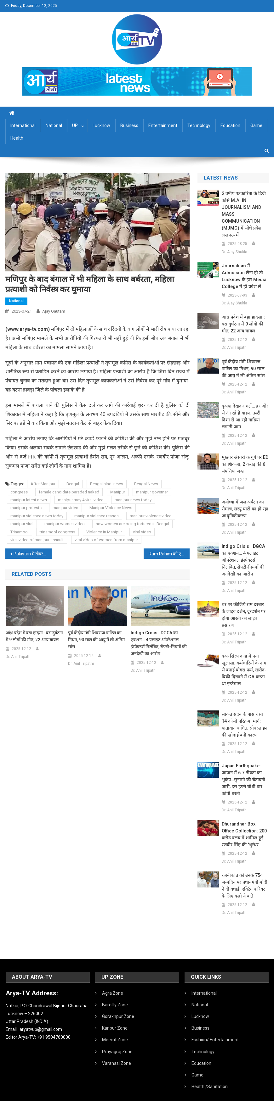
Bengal (72, 483)
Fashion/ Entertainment (215, 1025)
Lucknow (101, 125)
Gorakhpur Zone (118, 1002)
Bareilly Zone (115, 990)
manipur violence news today (36, 516)
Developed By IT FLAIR (249, 1094)
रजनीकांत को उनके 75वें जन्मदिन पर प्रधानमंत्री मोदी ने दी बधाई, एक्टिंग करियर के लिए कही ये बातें (245, 872)
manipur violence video (151, 516)
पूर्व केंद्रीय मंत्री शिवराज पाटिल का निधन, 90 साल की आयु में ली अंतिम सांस (96, 639)
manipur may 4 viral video (81, 500)
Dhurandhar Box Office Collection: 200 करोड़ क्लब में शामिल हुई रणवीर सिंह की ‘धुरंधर (245, 821)
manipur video (65, 507)
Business (129, 125)
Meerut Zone (115, 1025)
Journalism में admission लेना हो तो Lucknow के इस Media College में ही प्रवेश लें (243, 276)
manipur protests (26, 507)
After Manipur (43, 483)
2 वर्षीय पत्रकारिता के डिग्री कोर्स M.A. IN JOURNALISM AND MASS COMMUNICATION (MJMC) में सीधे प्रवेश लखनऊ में (243, 214)
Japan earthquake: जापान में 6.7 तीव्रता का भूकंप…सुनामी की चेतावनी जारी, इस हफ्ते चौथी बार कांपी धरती (243, 766)
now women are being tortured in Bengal (132, 523)
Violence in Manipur (104, 532)
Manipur (117, 492)
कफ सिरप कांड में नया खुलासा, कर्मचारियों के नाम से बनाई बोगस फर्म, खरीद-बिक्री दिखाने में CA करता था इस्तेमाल (245, 656)
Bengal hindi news (106, 483)
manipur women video (64, 523)
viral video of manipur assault (37, 539)
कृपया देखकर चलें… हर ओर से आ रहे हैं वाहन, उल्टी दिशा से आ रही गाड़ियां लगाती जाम (244, 413)
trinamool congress (57, 532)
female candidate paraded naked (69, 492)
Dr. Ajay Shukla (234, 252)
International (23, 125)
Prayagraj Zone (117, 1037)
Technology (198, 125)
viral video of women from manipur (106, 539)
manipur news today (133, 500)
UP (75, 125)
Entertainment (162, 125)
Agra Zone (112, 979)
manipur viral (21, 523)
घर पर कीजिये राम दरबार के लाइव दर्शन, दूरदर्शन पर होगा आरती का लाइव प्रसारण (244, 604)
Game (256, 125)
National (54, 125)
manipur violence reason (96, 516)
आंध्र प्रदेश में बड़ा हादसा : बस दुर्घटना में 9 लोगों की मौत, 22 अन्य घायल (34, 636)
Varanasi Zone (116, 1049)
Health (16, 138)
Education (230, 125)
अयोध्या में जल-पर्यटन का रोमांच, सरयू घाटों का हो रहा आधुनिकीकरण (243, 502)
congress (19, 492)
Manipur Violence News (110, 507)
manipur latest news (28, 500)
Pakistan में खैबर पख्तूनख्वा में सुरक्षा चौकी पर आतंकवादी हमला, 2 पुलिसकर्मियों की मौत (32, 553)
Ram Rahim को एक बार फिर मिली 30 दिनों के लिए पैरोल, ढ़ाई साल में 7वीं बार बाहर (169, 553)
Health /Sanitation (209, 1072)
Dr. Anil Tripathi (18, 656)
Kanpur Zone (115, 1014)
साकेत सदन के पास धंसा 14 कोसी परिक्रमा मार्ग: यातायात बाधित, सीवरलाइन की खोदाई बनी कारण (245, 711)
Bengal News (146, 483)
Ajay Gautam (53, 311)
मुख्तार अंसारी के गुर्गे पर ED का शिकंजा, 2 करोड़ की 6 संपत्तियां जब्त (244, 457)
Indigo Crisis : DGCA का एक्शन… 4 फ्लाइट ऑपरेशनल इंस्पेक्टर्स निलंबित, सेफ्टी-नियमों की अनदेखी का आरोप (159, 643)
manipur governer (152, 492)
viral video (142, 532)
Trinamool (19, 532)
